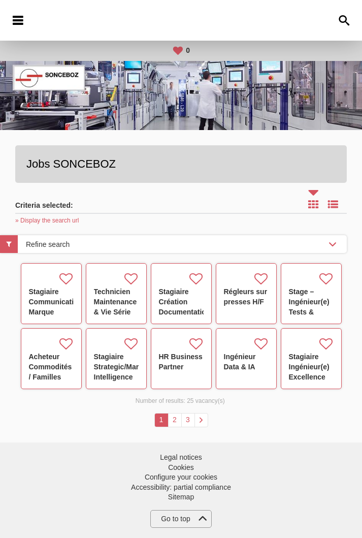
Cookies (181, 467)
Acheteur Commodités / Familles (50, 367)
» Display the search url (47, 220)
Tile (313, 204)
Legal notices (181, 457)
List (333, 204)
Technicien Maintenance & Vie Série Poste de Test (115, 312)
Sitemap (181, 497)
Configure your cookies (181, 477)
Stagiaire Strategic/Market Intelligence (121, 367)
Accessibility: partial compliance (181, 487)
